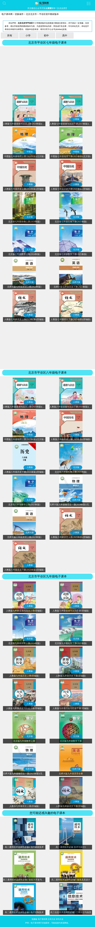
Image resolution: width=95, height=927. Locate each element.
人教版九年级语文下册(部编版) (71, 806)
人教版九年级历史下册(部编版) (71, 676)
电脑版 (34, 919)
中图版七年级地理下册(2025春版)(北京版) (71, 156)
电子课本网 (7, 14)
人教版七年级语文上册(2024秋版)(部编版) (24, 319)
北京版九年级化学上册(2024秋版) (24, 643)
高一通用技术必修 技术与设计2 (71, 847)
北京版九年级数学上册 (24, 741)
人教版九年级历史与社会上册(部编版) (24, 708)
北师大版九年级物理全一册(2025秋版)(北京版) (25, 773)
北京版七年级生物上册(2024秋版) (24, 221)
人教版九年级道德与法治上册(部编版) (24, 611)
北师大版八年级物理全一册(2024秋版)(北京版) (72, 504)
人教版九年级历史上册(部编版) (24, 676)
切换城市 (19, 14)
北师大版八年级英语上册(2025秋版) (24, 537)
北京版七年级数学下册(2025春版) (71, 254)
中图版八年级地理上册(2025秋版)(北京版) (24, 439)
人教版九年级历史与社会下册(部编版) (71, 708)
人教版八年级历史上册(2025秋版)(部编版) (71, 439)
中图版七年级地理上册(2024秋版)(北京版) (24, 156)
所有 (9, 35)
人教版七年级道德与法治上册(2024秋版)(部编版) (26, 124)
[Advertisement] (47, 71)
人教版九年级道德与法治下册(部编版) (71, 611)
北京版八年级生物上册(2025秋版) (71, 472)
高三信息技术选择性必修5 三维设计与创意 (70, 912)
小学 (28, 35)
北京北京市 (31, 14)
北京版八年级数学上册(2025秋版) (24, 504)
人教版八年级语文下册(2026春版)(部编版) (24, 570)
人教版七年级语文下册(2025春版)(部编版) (71, 319)
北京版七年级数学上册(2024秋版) (24, 254)
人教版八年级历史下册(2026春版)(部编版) (24, 472)
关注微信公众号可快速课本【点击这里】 (47, 8)
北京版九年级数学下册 (71, 741)
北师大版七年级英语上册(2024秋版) (24, 287)
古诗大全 (51, 919)
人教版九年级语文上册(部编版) (24, 806)
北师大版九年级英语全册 (71, 773)
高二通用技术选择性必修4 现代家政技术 (24, 847)
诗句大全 (59, 919)
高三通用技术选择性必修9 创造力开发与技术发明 (27, 880)
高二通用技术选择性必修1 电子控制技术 (24, 912)
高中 (64, 35)
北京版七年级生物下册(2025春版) (71, 221)
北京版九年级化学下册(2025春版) (71, 643)
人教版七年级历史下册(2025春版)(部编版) (71, 189)
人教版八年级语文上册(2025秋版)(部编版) (71, 537)
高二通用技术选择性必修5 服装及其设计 (70, 880)
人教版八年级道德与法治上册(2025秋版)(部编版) (26, 407)
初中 (46, 35)
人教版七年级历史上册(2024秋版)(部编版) (24, 189)
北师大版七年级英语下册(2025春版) (71, 287)
